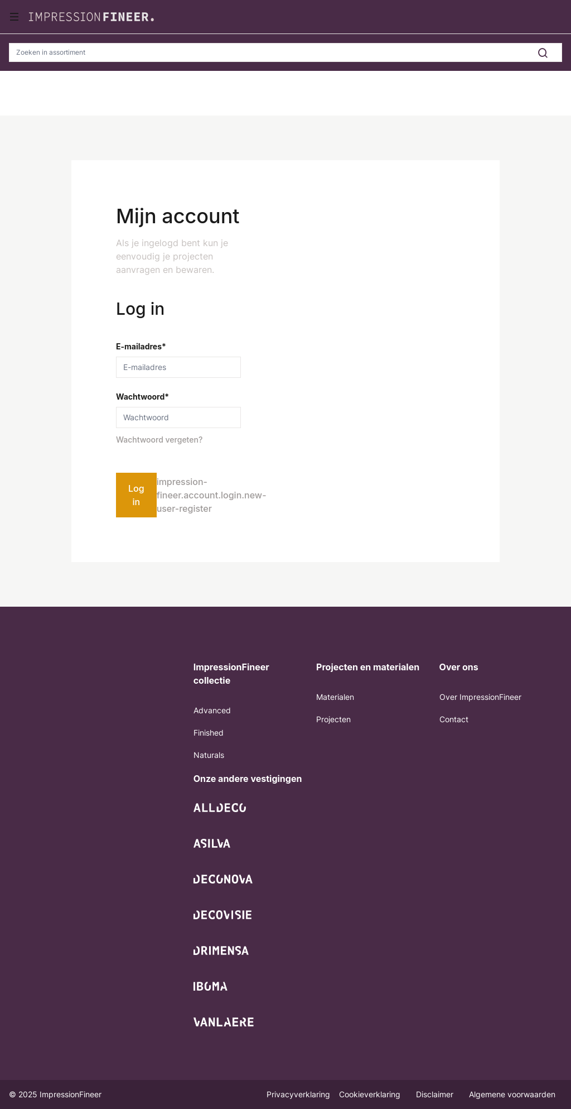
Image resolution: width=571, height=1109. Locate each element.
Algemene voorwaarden (512, 1094)
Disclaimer (436, 1094)
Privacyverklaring (298, 1094)
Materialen (335, 697)
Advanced (212, 710)
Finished (208, 732)
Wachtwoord (142, 396)
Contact (453, 719)
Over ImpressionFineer (480, 697)
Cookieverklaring (371, 1094)
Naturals (208, 755)
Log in (136, 495)
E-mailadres (141, 346)
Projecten (333, 719)
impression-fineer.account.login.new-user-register (212, 495)
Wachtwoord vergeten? (159, 439)
